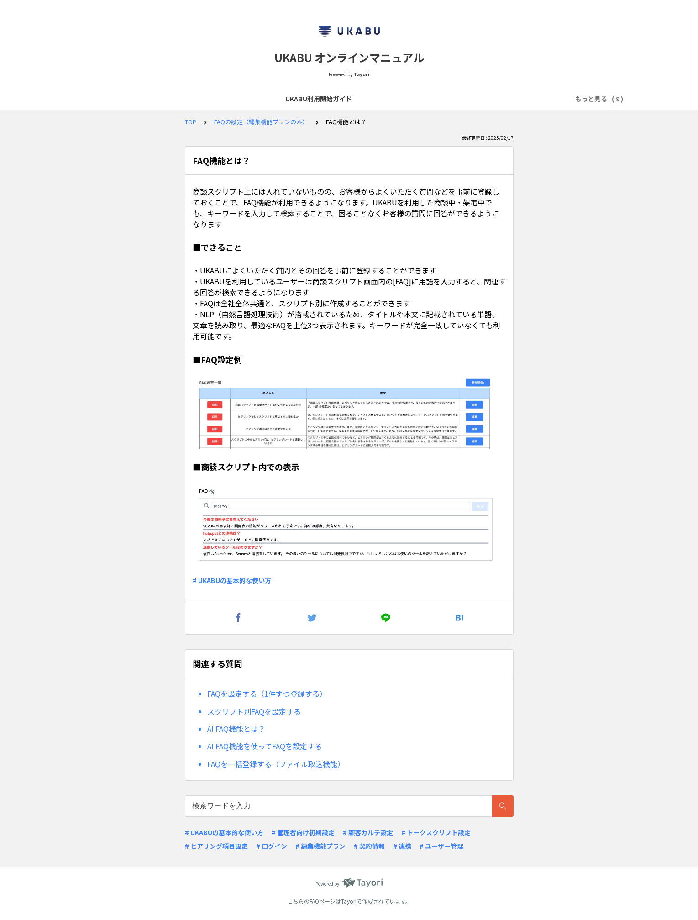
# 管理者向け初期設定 (303, 832)
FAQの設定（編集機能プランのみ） (261, 121)
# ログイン (271, 846)
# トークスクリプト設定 (436, 832)
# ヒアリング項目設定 (216, 846)
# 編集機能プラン (320, 846)
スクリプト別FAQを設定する (254, 711)
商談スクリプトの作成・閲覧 (204, 98)
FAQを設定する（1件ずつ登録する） (267, 693)
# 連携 (402, 846)
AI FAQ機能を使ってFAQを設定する (264, 746)
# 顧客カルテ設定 (368, 832)
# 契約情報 (369, 846)
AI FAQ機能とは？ (236, 728)
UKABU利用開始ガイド (117, 98)
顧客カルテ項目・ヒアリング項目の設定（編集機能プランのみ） (461, 98)
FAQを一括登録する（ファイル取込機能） (276, 763)
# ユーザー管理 (441, 846)
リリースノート (334, 98)
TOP (190, 121)
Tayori (349, 901)
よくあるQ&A (279, 98)
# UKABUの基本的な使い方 (232, 580)
